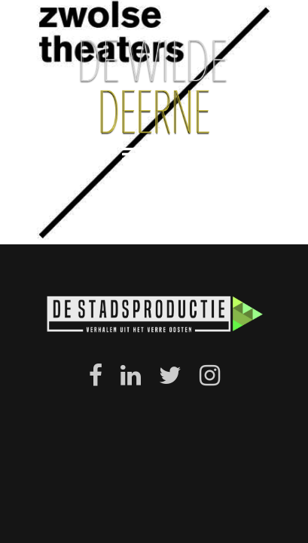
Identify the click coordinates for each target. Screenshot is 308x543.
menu (154, 154)
